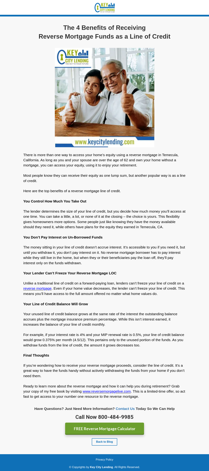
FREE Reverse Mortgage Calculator (104, 428)
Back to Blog (104, 441)
